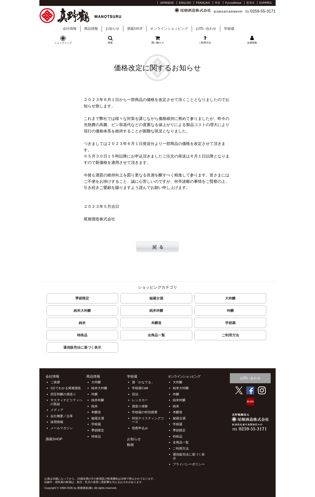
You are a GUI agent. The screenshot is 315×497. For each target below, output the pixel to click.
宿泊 (135, 394)
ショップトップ (63, 43)
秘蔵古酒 (156, 298)
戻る (157, 247)
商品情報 (91, 28)
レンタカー (140, 400)
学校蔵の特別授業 (145, 412)
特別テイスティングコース (148, 420)
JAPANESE (167, 2)
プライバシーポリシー (189, 464)
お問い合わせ (206, 28)
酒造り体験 (140, 406)
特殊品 (82, 335)
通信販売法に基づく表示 (82, 347)
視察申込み (140, 428)
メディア (56, 410)
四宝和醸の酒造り (63, 394)
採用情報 (56, 422)
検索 (110, 40)
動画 (130, 445)
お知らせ (112, 28)
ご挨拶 (55, 382)
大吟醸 (230, 298)
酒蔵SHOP (134, 28)
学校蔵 (252, 24)
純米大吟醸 (82, 310)
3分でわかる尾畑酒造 (65, 388)
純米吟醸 (156, 310)
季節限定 (82, 298)
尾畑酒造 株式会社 (85, 16)
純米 (82, 323)
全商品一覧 (156, 335)
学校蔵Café (140, 388)
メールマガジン (61, 428)
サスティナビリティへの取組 (66, 402)
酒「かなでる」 (143, 382)
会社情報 (70, 28)
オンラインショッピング (169, 28)
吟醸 (230, 310)
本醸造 (156, 323)
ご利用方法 (230, 335)
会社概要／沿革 (61, 416)
